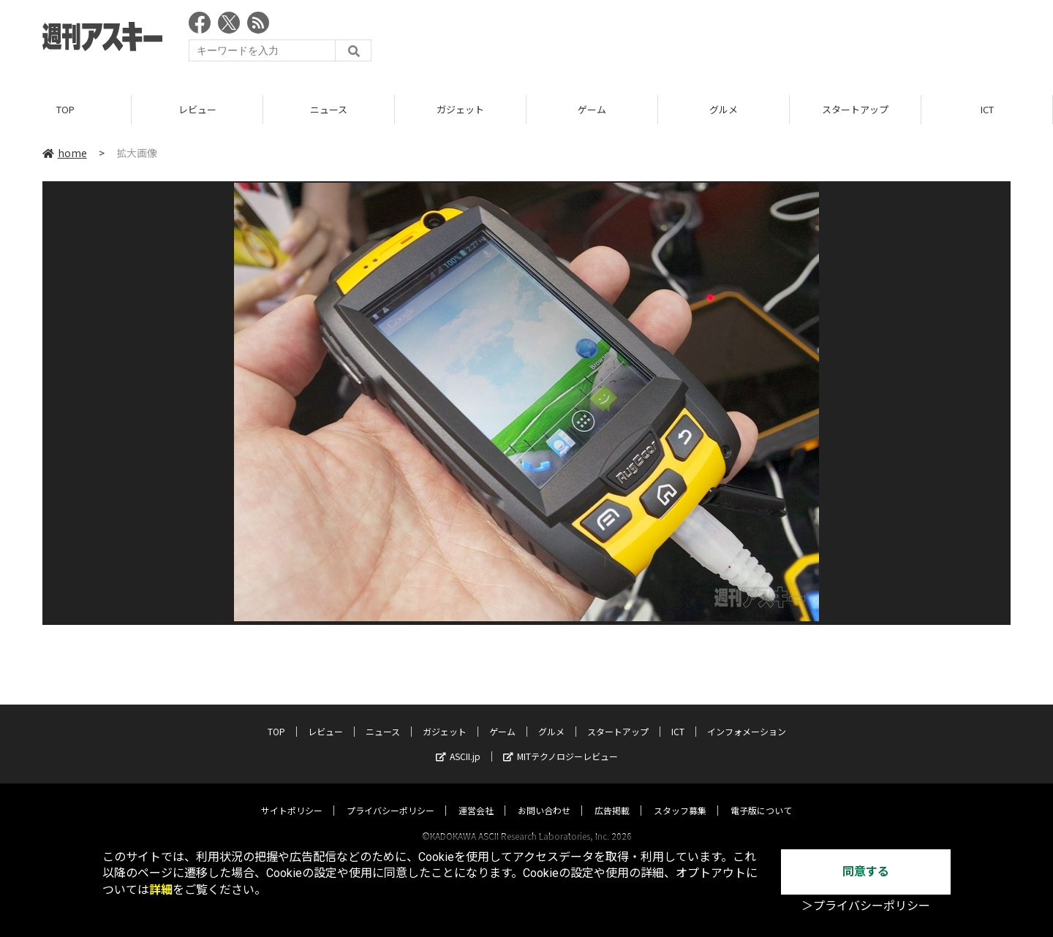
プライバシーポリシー (390, 796)
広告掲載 (612, 796)
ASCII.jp (458, 742)
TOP (65, 109)
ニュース (328, 109)
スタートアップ (855, 109)
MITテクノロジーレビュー (560, 742)
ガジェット (460, 109)
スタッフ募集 (680, 796)
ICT (987, 109)
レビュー (197, 109)
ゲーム (592, 109)
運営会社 (476, 796)
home (64, 152)
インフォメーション (746, 717)
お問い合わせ (544, 796)
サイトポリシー (291, 796)
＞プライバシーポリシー (865, 906)
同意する (865, 872)
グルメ (723, 109)
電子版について (761, 796)
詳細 (161, 890)
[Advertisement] (744, 40)
